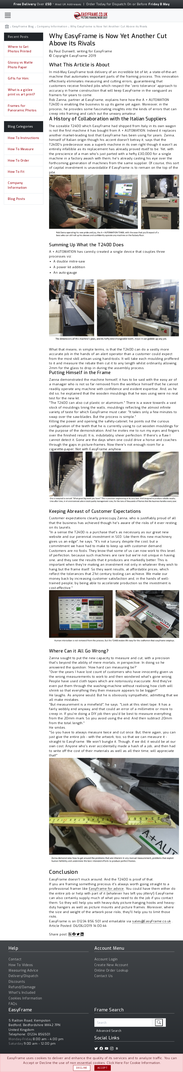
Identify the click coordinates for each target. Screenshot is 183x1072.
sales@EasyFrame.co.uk (151, 921)
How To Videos (21, 965)
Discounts (17, 981)
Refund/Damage (22, 987)
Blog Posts (16, 201)
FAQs (13, 1004)
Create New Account (111, 965)
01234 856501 (38, 1034)
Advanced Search (109, 1031)
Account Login (106, 959)
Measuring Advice (23, 970)
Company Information (17, 187)
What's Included (22, 992)
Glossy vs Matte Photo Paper (20, 65)
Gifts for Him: (18, 79)
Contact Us (103, 976)
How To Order (18, 162)
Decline (81, 1067)
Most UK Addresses (68, 4)
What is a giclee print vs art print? (21, 93)
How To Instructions (23, 139)
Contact (15, 959)
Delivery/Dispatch (23, 976)
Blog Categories (20, 128)
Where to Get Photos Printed (19, 49)
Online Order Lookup (111, 970)
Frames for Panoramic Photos (22, 109)
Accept (102, 1067)
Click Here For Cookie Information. (134, 1063)
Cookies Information (25, 998)
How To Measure (21, 151)
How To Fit (16, 174)
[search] (159, 1022)
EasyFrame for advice (106, 889)
